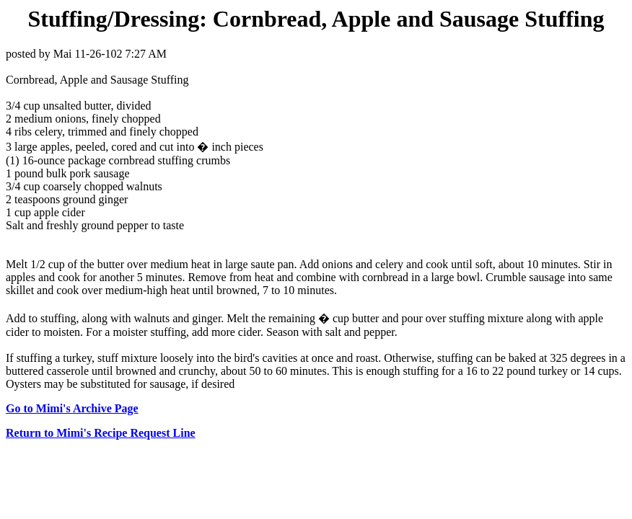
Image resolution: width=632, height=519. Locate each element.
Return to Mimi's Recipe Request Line (101, 433)
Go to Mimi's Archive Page (72, 408)
